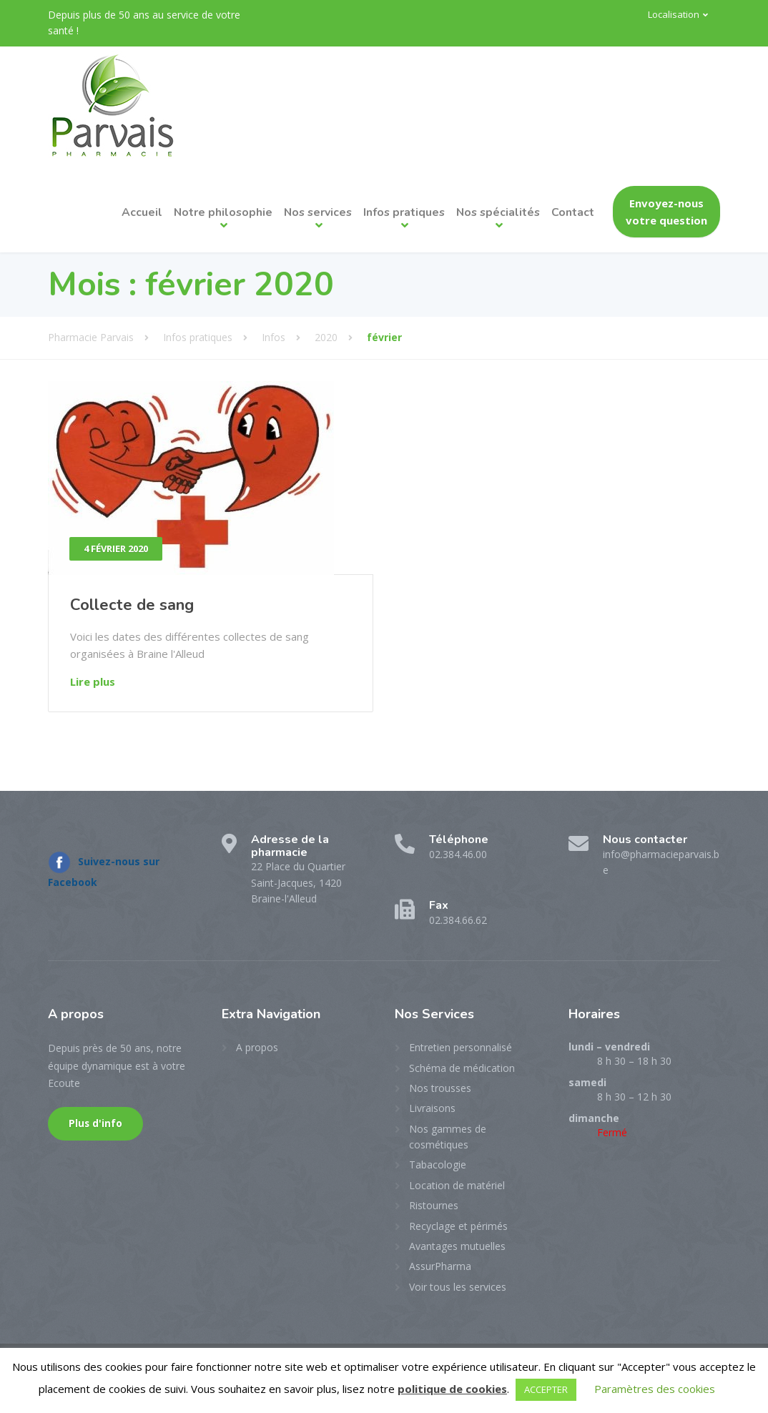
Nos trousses (440, 1088)
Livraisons (432, 1108)
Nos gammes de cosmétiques (447, 1136)
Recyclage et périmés (458, 1226)
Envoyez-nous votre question (666, 211)
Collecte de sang (132, 605)
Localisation (673, 14)
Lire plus (92, 681)
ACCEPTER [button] (546, 1389)
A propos (257, 1047)
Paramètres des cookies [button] (654, 1389)
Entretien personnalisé (460, 1047)
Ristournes (433, 1205)
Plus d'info (95, 1123)
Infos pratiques (404, 212)
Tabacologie (437, 1164)
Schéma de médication (462, 1068)
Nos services (318, 212)
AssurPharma (440, 1266)
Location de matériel (457, 1185)
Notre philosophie (223, 212)
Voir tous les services (457, 1287)
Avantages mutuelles (457, 1246)
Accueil (142, 212)
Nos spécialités (498, 212)
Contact (572, 212)
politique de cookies (452, 1389)
